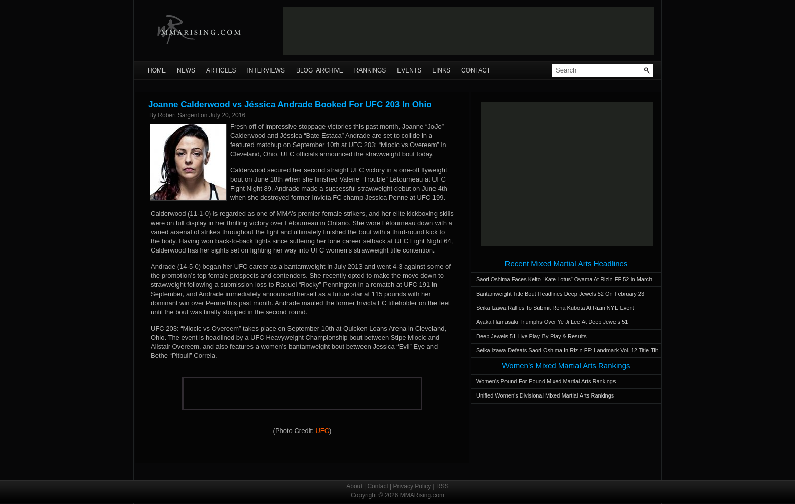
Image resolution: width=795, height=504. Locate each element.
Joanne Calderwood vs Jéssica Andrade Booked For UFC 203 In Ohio (290, 105)
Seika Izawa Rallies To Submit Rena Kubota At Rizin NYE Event (555, 308)
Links (441, 70)
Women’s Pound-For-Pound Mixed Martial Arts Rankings (546, 381)
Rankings (370, 70)
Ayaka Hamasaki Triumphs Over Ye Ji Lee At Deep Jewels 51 (552, 322)
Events (409, 70)
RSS (442, 486)
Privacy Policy (412, 486)
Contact (475, 70)
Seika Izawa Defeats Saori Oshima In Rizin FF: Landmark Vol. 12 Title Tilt (567, 350)
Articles (221, 70)
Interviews (265, 70)
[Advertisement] (468, 31)
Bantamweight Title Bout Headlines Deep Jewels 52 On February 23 (560, 294)
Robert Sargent (178, 115)
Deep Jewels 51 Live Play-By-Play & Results (531, 336)
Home (157, 70)
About (354, 486)
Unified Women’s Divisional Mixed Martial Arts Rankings (545, 395)
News (186, 70)
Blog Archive (319, 70)
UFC (322, 431)
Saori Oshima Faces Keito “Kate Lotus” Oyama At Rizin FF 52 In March (564, 279)
